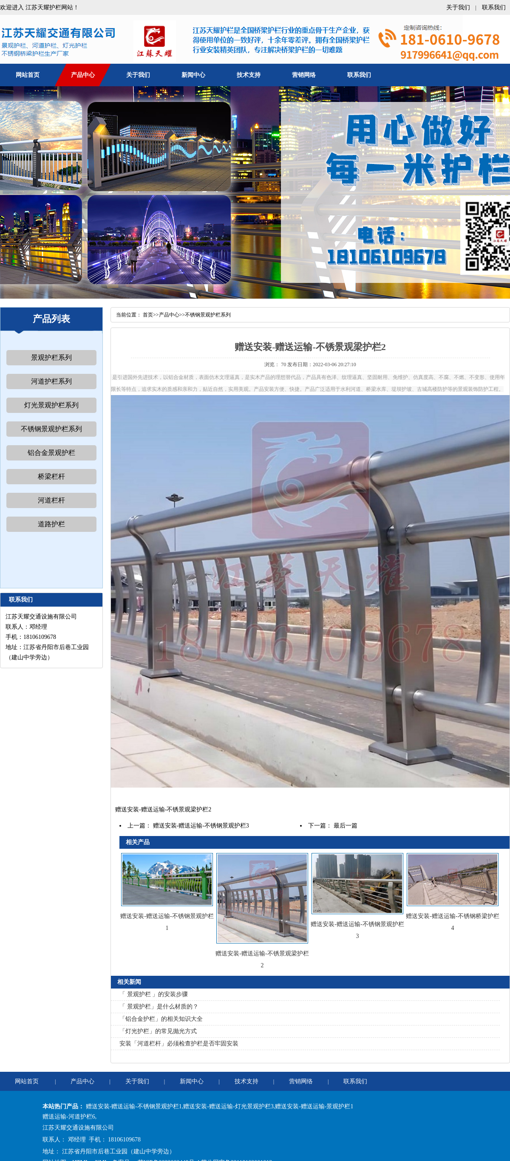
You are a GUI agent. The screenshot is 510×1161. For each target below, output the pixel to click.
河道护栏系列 (51, 381)
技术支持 (249, 75)
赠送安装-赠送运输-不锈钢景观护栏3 (201, 825)
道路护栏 (51, 524)
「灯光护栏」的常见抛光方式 (158, 1031)
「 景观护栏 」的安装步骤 (153, 994)
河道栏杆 (51, 500)
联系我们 (494, 7)
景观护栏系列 (51, 357)
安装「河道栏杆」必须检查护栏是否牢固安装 (178, 1043)
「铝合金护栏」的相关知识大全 (161, 1019)
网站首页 (28, 75)
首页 (148, 315)
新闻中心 (193, 75)
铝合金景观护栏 (51, 452)
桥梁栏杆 (51, 476)
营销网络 (304, 75)
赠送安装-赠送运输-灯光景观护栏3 (228, 1106)
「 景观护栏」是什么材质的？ (158, 1006)
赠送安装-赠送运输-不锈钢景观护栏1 (134, 1106)
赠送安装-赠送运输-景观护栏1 (314, 1106)
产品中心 (83, 75)
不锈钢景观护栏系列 (51, 428)
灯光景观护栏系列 (51, 405)
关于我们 (458, 7)
